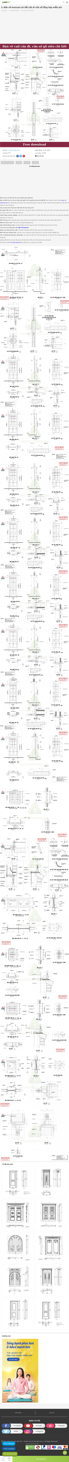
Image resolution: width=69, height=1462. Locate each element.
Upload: (5, 150)
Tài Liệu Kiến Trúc (14, 150)
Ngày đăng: (39, 150)
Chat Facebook (9, 1449)
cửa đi (18, 162)
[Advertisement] (34, 28)
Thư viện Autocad (14, 10)
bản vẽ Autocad (23, 227)
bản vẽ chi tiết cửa (7, 162)
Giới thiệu (18, 1412)
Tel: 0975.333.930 (10, 1454)
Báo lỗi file (40, 156)
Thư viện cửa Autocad (27, 10)
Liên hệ (51, 1412)
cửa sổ (27, 162)
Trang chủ (4, 10)
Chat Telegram (9, 1443)
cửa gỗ (35, 162)
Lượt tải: (5, 153)
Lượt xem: (38, 153)
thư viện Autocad (15, 242)
